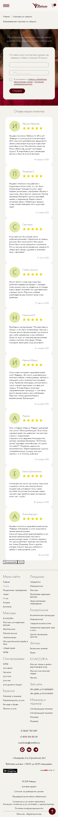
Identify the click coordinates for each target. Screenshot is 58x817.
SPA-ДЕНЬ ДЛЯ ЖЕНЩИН (41, 689)
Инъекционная (36, 619)
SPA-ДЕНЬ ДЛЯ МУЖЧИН (41, 693)
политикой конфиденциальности (29, 83)
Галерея (6, 602)
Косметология (39, 610)
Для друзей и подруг (12, 684)
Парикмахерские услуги (13, 700)
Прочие (33, 678)
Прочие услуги (9, 708)
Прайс (33, 652)
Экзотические (9, 629)
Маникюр (34, 717)
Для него (7, 676)
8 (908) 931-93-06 (29, 736)
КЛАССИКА (8, 618)
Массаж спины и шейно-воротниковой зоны (41, 665)
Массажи (9, 613)
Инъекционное (36, 586)
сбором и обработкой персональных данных (30, 80)
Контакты (7, 606)
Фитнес (35, 643)
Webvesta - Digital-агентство (29, 814)
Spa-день (7, 672)
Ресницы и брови (10, 704)
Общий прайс (9, 648)
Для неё (7, 680)
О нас (5, 598)
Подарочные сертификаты (15, 590)
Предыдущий (10, 562)
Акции (6, 594)
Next (21, 562)
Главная (6, 16)
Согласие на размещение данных (29, 791)
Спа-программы (13, 658)
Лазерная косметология (40, 623)
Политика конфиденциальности (29, 808)
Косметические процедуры (42, 615)
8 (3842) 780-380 (29, 730)
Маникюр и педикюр (12, 696)
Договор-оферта (29, 786)
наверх (52, 811)
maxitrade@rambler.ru (29, 742)
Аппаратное (35, 582)
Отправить (17, 91)
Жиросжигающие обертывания (38, 602)
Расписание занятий (38, 648)
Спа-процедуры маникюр (41, 709)
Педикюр (34, 721)
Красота (8, 690)
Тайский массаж (10, 633)
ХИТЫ (5, 652)
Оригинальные (9, 637)
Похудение (37, 576)
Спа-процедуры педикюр (41, 713)
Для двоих (8, 668)
